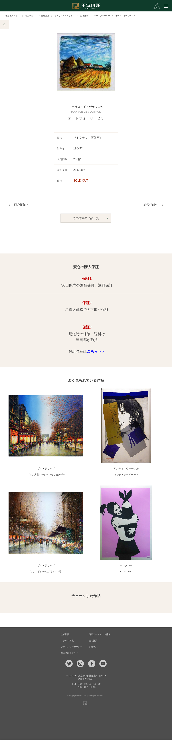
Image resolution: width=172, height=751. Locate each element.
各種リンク (94, 647)
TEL (24, 745)
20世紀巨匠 (44, 16)
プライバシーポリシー (71, 647)
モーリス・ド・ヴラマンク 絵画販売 (71, 16)
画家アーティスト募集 (99, 634)
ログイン (147, 745)
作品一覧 (29, 16)
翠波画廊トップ (12, 16)
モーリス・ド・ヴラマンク (86, 107)
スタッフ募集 (67, 641)
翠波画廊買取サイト (70, 653)
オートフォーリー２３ (125, 16)
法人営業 (93, 641)
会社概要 (65, 634)
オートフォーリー (102, 16)
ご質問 (85, 745)
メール (55, 745)
